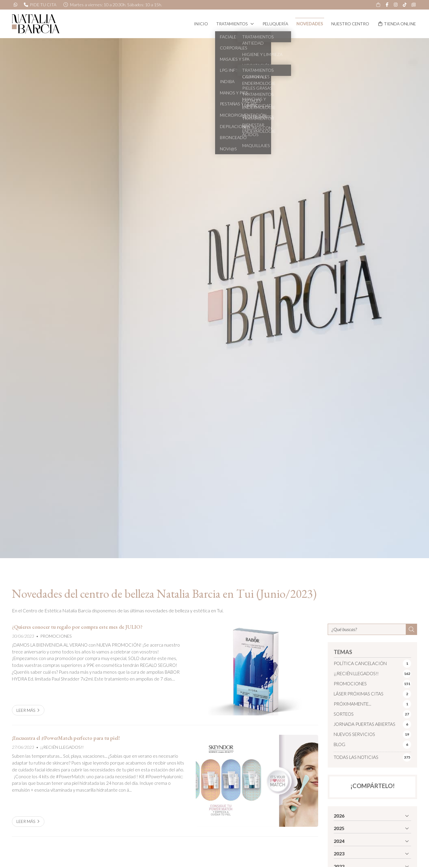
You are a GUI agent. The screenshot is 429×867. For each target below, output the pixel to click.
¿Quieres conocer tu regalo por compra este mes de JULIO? (77, 627)
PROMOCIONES (56, 636)
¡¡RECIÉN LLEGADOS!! (62, 747)
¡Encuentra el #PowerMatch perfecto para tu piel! (66, 738)
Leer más (25, 710)
